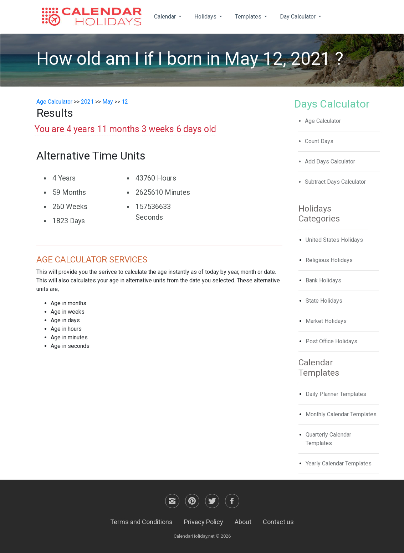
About (243, 522)
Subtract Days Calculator (335, 181)
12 (125, 101)
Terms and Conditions (141, 522)
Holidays (206, 16)
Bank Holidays (323, 280)
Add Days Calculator (330, 161)
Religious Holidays (329, 260)
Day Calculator (298, 16)
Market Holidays (326, 321)
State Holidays (324, 300)
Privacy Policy (203, 522)
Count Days (319, 141)
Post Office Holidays (331, 341)
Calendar (165, 16)
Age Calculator (54, 101)
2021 (87, 101)
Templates (249, 16)
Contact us (278, 522)
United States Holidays (334, 239)
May (107, 101)
